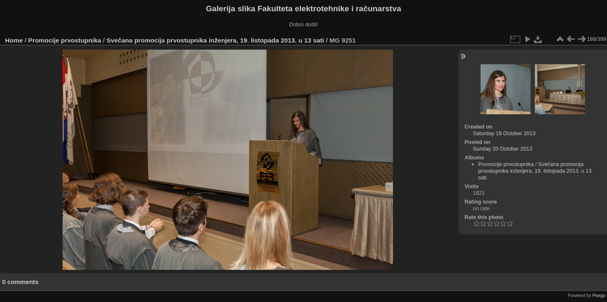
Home (14, 40)
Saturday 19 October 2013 (504, 133)
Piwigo (598, 295)
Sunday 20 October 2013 (502, 149)
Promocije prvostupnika (64, 40)
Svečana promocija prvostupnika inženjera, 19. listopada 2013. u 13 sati (215, 40)
